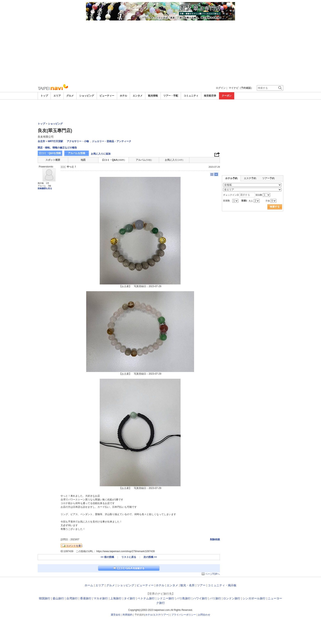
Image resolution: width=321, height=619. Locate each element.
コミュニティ (191, 95)
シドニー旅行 (165, 598)
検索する (275, 206)
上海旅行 (116, 598)
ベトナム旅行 (146, 598)
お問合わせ (204, 614)
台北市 (41, 141)
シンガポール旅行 (254, 598)
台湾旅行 (72, 598)
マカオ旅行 (101, 598)
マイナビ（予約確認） (241, 88)
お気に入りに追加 (101, 153)
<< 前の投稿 (107, 557)
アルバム (144, 159)
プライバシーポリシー (183, 614)
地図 (83, 159)
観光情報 (153, 95)
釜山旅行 (58, 598)
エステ (156, 614)
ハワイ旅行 (200, 598)
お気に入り (174, 159)
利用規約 (127, 614)
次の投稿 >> (150, 557)
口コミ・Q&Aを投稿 (50, 153)
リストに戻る (128, 557)
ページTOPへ (212, 574)
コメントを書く (74, 545)
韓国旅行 (44, 598)
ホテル (123, 95)
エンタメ (137, 95)
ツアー (201, 585)
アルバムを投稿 (76, 153)
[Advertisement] (160, 51)
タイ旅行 (129, 598)
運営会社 (116, 614)
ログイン (221, 88)
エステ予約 (250, 178)
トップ (44, 95)
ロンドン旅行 (231, 598)
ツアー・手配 (170, 95)
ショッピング (86, 95)
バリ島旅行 (183, 598)
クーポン (227, 95)
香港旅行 (86, 598)
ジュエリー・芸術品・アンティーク (111, 141)
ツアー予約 (268, 178)
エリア (57, 95)
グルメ (70, 95)
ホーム (89, 585)
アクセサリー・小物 (78, 141)
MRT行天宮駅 (55, 141)
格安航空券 (210, 95)
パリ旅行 (215, 598)
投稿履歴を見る (45, 188)
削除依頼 (215, 539)
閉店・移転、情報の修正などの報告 (57, 147)
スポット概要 (52, 159)
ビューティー (106, 95)
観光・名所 (187, 585)
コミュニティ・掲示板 (222, 585)
